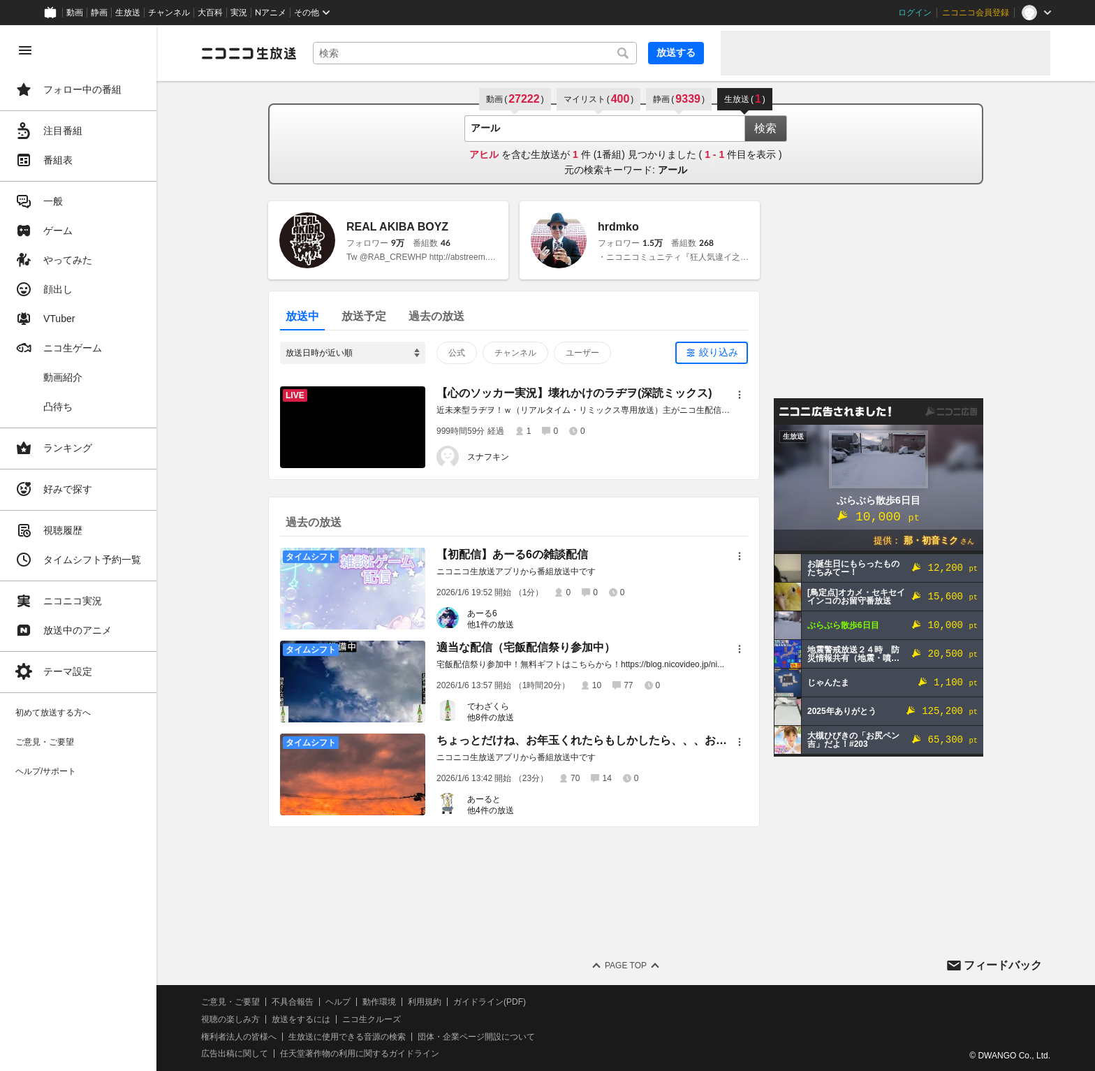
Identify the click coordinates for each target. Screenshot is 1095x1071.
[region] (78, 548)
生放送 (127, 12)
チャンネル (169, 12)
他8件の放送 (490, 717)
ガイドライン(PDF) (489, 1002)
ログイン (915, 12)
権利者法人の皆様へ (239, 1037)
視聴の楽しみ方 (230, 1019)
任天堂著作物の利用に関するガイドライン (359, 1053)
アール (672, 169)
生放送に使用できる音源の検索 (347, 1037)
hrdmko (618, 227)
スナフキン (488, 457)
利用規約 (424, 1002)
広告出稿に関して (234, 1053)
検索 (765, 128)
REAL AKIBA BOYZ (397, 227)
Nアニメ (270, 12)
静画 (99, 12)
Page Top (626, 965)
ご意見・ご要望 (230, 1002)
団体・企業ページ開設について (476, 1037)
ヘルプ (338, 1002)
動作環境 (379, 1002)
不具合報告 (293, 1002)
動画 (74, 12)
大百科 (210, 12)
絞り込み (718, 352)
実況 (238, 12)
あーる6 (482, 613)
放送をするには (301, 1019)
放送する (676, 52)
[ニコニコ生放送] (248, 53)
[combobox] (475, 53)
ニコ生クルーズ (371, 1019)
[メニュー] (739, 394)
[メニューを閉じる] (25, 50)
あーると (484, 799)
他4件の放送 (490, 810)
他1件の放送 (490, 624)
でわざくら (488, 706)
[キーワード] (475, 53)
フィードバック (1003, 965)
